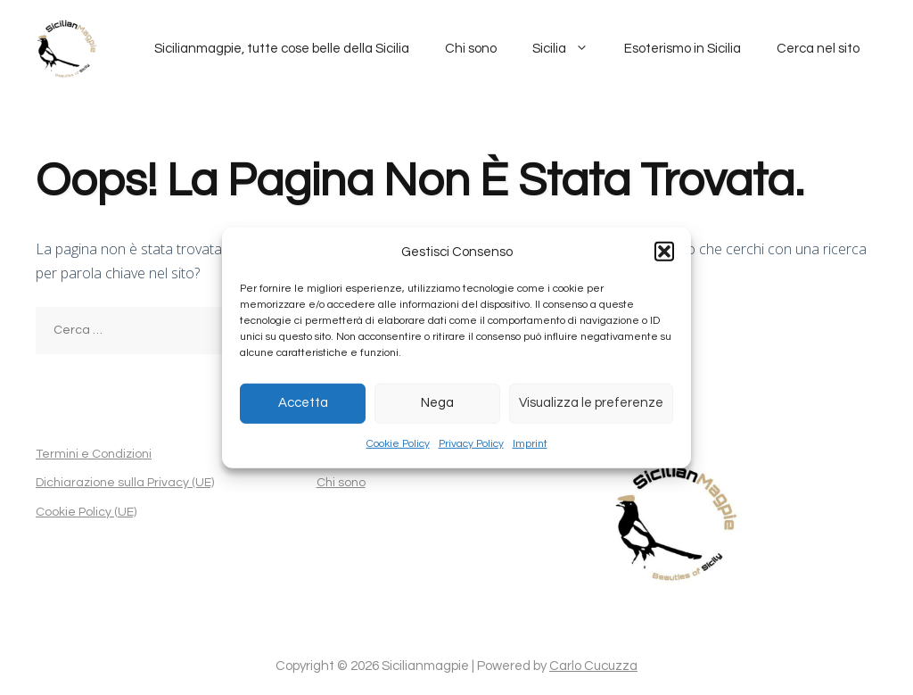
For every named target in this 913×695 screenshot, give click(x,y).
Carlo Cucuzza (593, 666)
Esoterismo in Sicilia (682, 48)
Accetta (303, 403)
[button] (664, 252)
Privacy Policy (471, 444)
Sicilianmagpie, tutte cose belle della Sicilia (281, 48)
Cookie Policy (398, 444)
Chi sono (471, 48)
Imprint (530, 444)
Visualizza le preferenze (591, 403)
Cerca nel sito (818, 48)
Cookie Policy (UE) (86, 512)
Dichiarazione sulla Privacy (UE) (125, 482)
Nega (437, 403)
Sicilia (569, 49)
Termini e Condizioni (94, 454)
